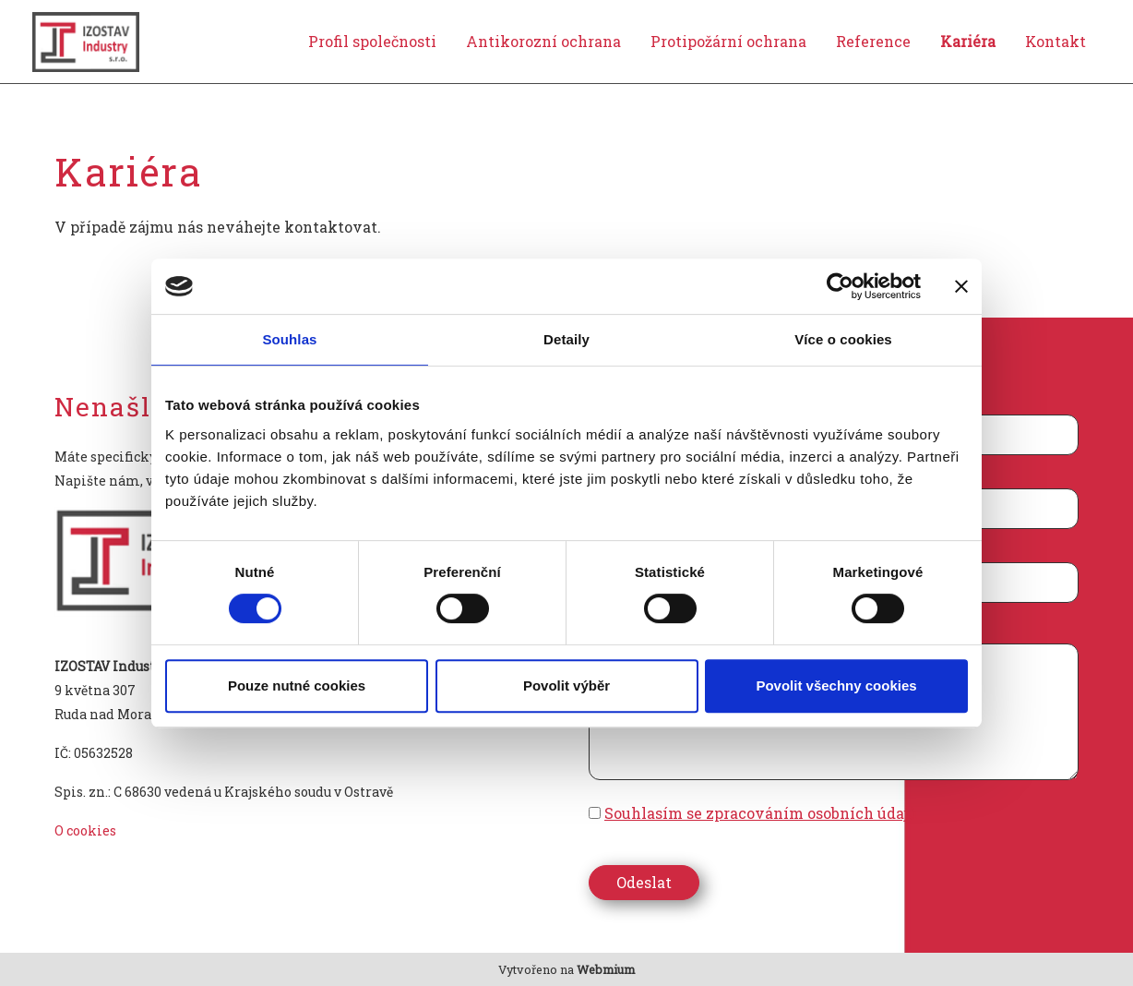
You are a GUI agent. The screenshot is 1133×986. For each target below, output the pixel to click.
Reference (873, 41)
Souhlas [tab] (289, 339)
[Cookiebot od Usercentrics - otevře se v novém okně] (840, 286)
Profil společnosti (372, 41)
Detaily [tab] (566, 339)
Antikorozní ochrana (543, 41)
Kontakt (1055, 41)
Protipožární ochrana (728, 41)
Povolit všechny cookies (836, 685)
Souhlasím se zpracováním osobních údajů (760, 813)
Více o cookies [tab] (843, 339)
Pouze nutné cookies (296, 685)
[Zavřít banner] (961, 286)
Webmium (606, 969)
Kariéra (968, 41)
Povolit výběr (566, 685)
